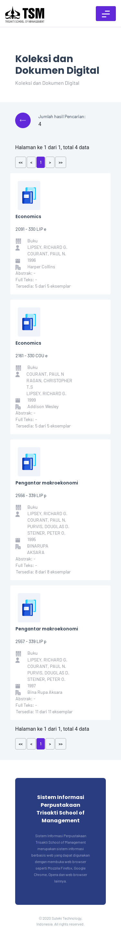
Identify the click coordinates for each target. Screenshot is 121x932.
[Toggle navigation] (106, 13)
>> (61, 162)
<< (21, 162)
